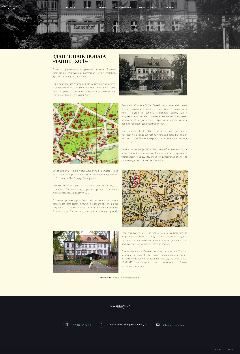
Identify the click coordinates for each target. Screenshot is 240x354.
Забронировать (123, 7)
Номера (103, 7)
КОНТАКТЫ (228, 349)
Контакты (169, 7)
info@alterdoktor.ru (173, 324)
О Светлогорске (147, 7)
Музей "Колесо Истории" (126, 277)
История (87, 7)
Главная (70, 7)
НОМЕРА (217, 349)
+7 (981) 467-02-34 (81, 324)
